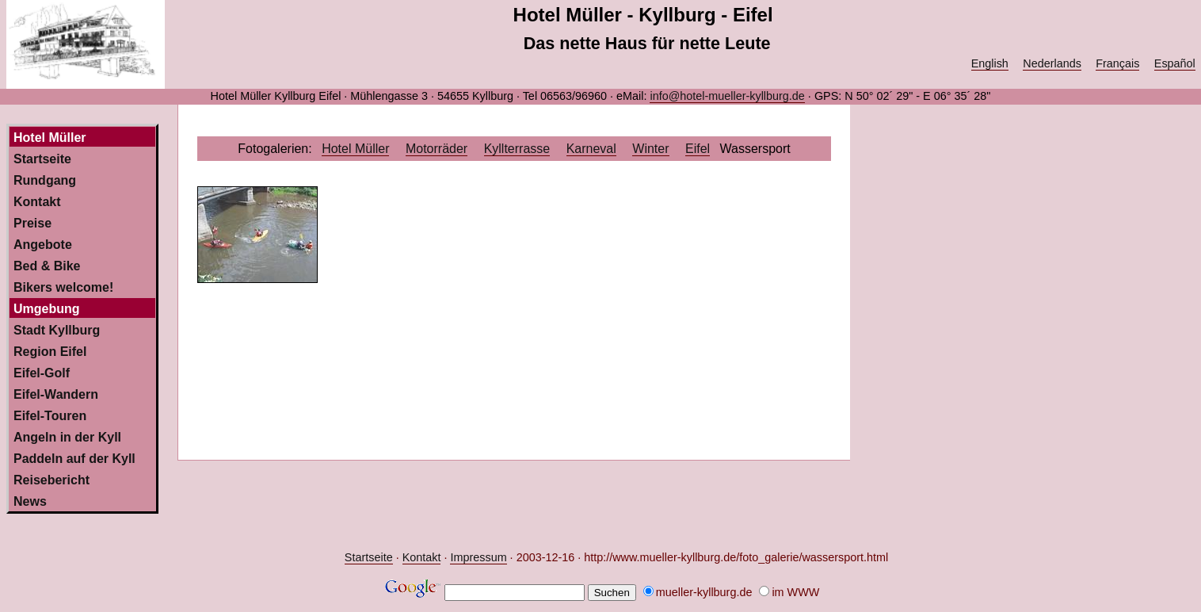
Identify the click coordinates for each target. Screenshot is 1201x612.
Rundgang (44, 180)
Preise (32, 223)
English (989, 63)
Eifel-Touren (49, 416)
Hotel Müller (355, 148)
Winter (650, 148)
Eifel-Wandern (55, 394)
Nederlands (1052, 63)
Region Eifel (49, 351)
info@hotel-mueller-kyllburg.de (727, 96)
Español (1174, 63)
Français (1117, 63)
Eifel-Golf (41, 373)
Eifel (697, 148)
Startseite (42, 159)
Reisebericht (51, 480)
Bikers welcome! (63, 287)
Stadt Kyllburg (56, 330)
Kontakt (37, 201)
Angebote (42, 244)
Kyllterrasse (517, 148)
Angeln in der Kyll (67, 437)
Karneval (591, 148)
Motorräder (436, 148)
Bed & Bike (46, 266)
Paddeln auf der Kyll (74, 458)
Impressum (478, 557)
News (30, 501)
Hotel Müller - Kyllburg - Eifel (643, 14)
